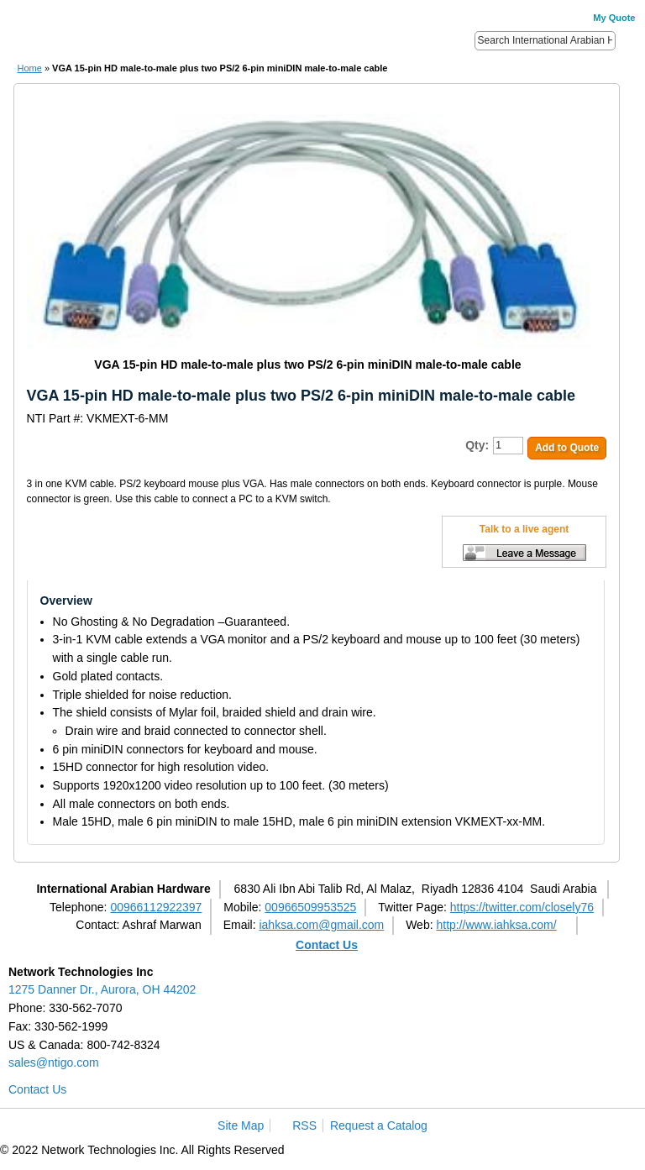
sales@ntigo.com (53, 1062)
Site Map (241, 1125)
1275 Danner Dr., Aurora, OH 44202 (102, 989)
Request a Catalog (378, 1125)
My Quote (614, 18)
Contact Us (327, 945)
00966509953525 (310, 907)
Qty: (477, 445)
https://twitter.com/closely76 (522, 907)
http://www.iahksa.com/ (496, 924)
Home (30, 68)
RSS (304, 1125)
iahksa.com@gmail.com (321, 924)
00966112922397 (156, 907)
